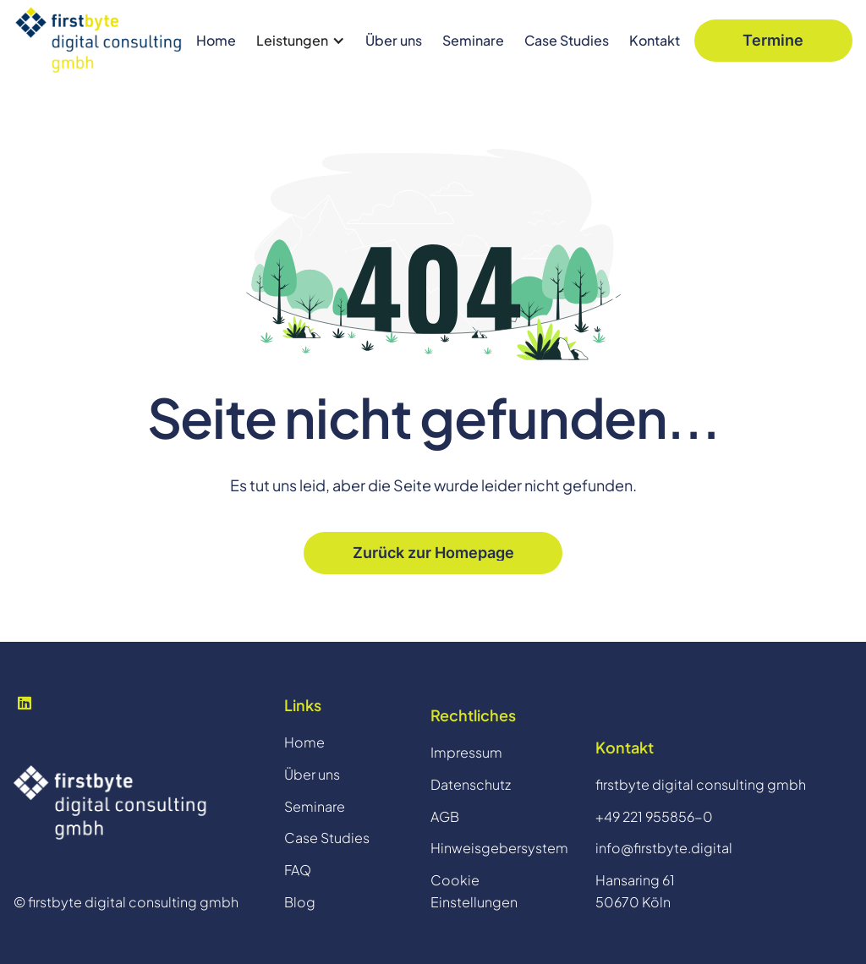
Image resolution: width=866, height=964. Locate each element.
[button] (300, 40)
